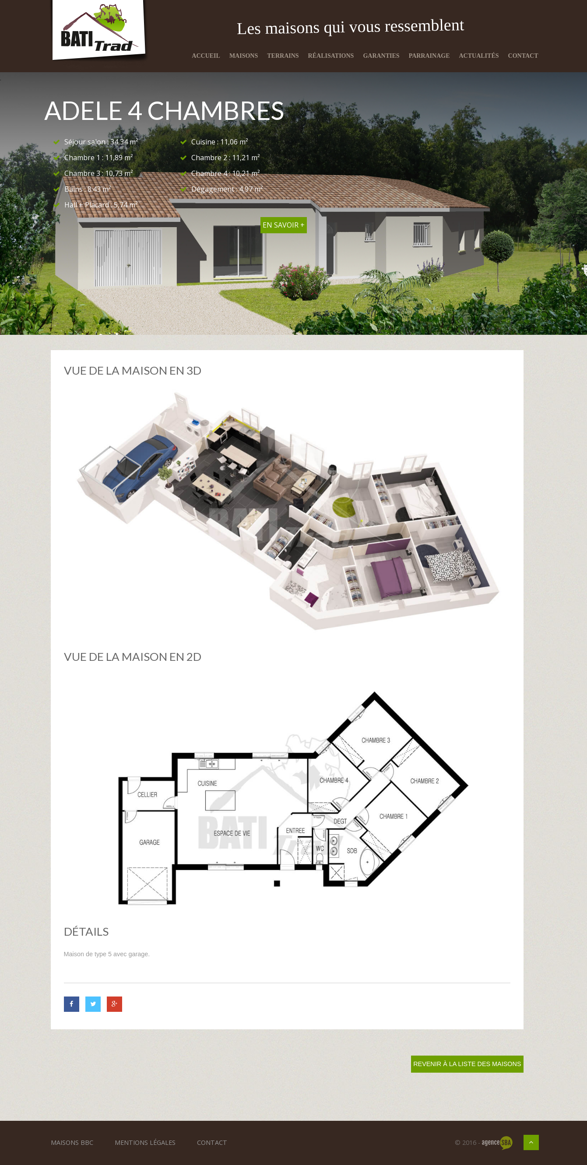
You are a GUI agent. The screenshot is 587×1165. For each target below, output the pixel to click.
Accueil (206, 56)
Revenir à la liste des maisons (467, 1063)
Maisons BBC (72, 1142)
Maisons (243, 56)
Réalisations (331, 56)
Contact (523, 56)
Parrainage (429, 56)
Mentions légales (145, 1142)
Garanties (381, 56)
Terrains (283, 56)
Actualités (479, 56)
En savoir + (284, 225)
